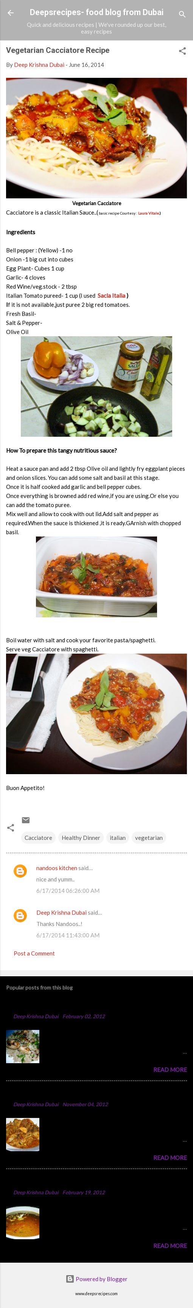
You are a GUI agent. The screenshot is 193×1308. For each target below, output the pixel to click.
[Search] (182, 15)
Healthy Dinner (81, 837)
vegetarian (149, 837)
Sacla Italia (112, 295)
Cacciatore (38, 837)
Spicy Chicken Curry (37, 1093)
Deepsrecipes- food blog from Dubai (96, 12)
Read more (170, 1069)
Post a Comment (34, 953)
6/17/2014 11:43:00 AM (68, 935)
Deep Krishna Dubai (61, 912)
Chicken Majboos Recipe (44, 1005)
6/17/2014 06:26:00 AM (68, 890)
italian (118, 837)
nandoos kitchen (56, 867)
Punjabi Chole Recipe (39, 1181)
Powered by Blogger (96, 1279)
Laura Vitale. (149, 213)
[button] (182, 52)
